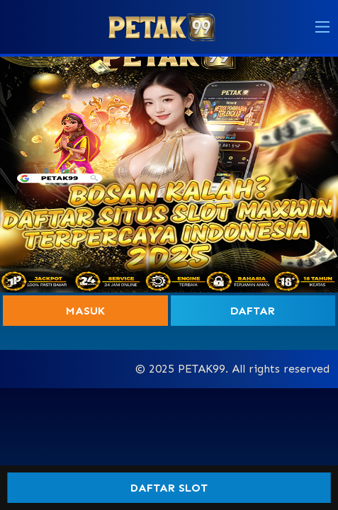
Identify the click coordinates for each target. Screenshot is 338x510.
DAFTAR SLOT (169, 487)
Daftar (252, 310)
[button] (322, 27)
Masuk (85, 310)
